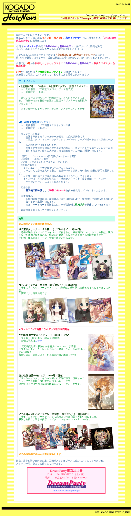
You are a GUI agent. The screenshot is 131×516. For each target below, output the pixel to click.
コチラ (38, 340)
